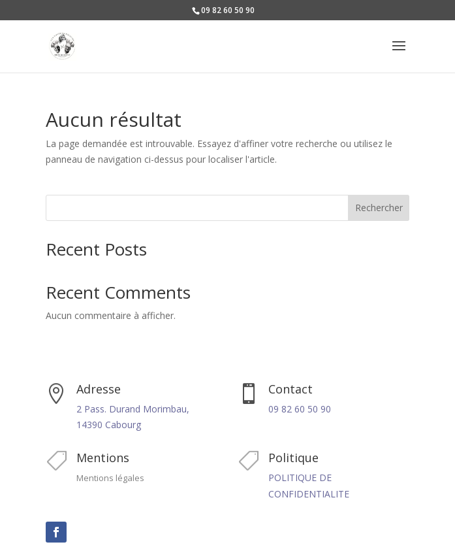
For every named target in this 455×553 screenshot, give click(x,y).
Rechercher (379, 207)
